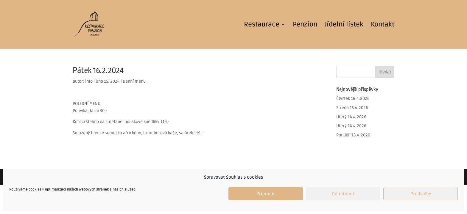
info (89, 81)
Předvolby (420, 193)
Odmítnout (343, 193)
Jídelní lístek (344, 25)
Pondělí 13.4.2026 (353, 135)
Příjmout (265, 193)
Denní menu (134, 81)
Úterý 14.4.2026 (351, 116)
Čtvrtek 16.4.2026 (353, 98)
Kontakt (382, 25)
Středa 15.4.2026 (352, 107)
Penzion (305, 25)
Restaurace (261, 25)
